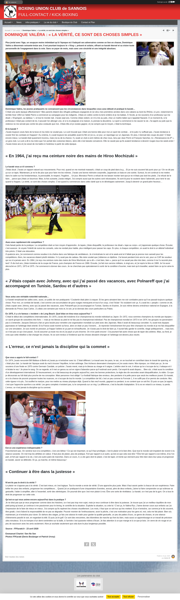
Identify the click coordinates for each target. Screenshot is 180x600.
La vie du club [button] (50, 22)
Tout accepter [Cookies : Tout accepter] (113, 597)
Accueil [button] (7, 22)
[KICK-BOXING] (81, 584)
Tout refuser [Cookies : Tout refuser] (128, 597)
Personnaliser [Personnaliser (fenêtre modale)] (144, 597)
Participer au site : (166, 2)
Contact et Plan (88, 22)
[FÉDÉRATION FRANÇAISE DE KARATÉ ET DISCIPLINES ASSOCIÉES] (95, 584)
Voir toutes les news (14, 557)
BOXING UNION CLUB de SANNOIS (52, 8)
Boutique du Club (69, 22)
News (19, 22)
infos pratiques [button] (32, 22)
